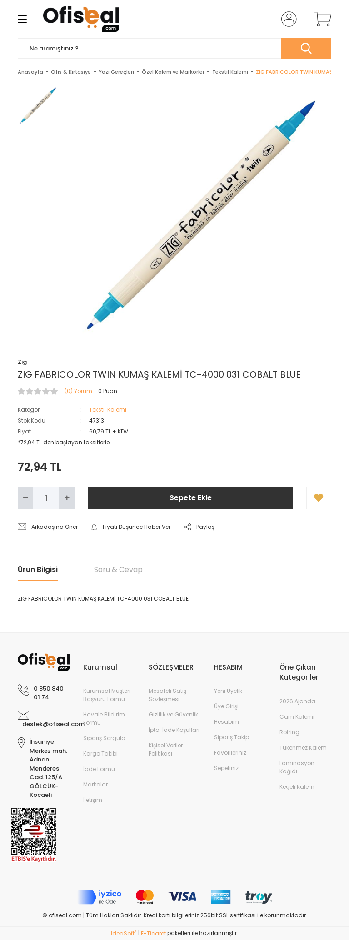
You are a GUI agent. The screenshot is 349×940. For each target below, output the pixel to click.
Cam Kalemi (296, 717)
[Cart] (320, 19)
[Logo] (81, 19)
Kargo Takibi (100, 753)
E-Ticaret (153, 933)
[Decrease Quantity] (25, 498)
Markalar (95, 784)
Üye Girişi (226, 706)
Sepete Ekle (191, 497)
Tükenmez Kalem (303, 747)
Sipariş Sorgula (104, 738)
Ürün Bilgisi (38, 569)
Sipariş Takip (231, 737)
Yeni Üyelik (228, 691)
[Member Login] (287, 19)
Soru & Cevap (118, 569)
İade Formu (99, 769)
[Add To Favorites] (318, 498)
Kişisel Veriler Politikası (166, 749)
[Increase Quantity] (67, 498)
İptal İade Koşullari (174, 730)
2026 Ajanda (297, 701)
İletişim (92, 800)
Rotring (289, 732)
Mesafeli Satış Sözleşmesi (167, 695)
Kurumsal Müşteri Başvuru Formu (106, 695)
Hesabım (226, 722)
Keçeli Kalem (296, 787)
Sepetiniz (226, 768)
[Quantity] (46, 498)
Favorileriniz (230, 752)
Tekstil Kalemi (107, 409)
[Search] (174, 48)
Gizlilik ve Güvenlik (173, 714)
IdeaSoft (123, 933)
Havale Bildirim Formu (104, 718)
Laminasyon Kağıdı (296, 767)
